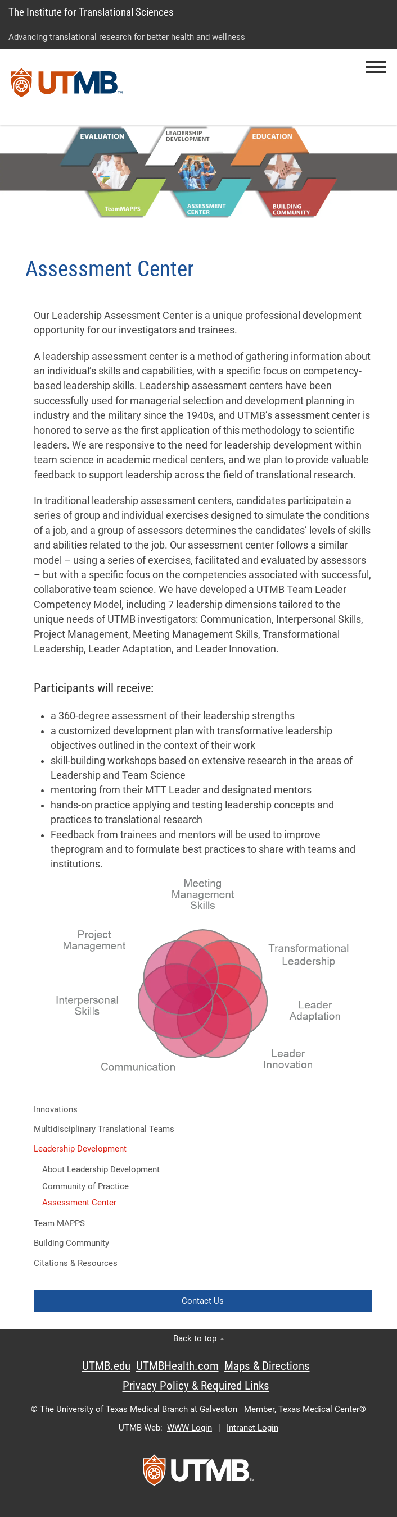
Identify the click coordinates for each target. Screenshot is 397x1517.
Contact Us (203, 1301)
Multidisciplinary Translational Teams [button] (104, 1129)
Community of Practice (85, 1186)
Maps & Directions (267, 1366)
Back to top (198, 1338)
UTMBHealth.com (177, 1366)
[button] (376, 67)
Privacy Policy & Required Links (196, 1385)
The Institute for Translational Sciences (91, 12)
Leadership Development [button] (80, 1149)
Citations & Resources (76, 1263)
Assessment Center (79, 1203)
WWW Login (189, 1428)
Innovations (56, 1109)
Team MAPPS (59, 1223)
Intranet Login (252, 1428)
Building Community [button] (71, 1243)
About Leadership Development (101, 1169)
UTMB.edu (106, 1366)
